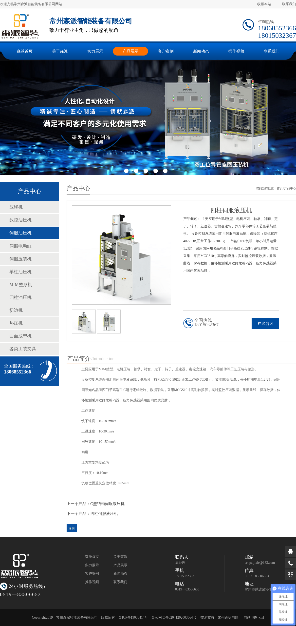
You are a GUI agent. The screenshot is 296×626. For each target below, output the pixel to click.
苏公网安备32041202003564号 (173, 617)
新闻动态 (120, 573)
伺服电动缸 (20, 246)
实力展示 (92, 565)
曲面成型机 (20, 335)
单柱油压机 (20, 271)
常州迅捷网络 (228, 617)
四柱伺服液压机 (104, 513)
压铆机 (16, 207)
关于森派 (120, 557)
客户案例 (92, 573)
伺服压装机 (20, 258)
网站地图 (251, 617)
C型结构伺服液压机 (107, 504)
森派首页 (92, 557)
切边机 (16, 310)
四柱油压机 (20, 297)
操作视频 (92, 582)
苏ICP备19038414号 (133, 617)
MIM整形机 (20, 284)
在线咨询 (265, 323)
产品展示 (120, 565)
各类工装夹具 (22, 348)
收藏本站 (264, 4)
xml (261, 617)
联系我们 (289, 4)
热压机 (16, 323)
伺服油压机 (20, 232)
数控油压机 (20, 219)
